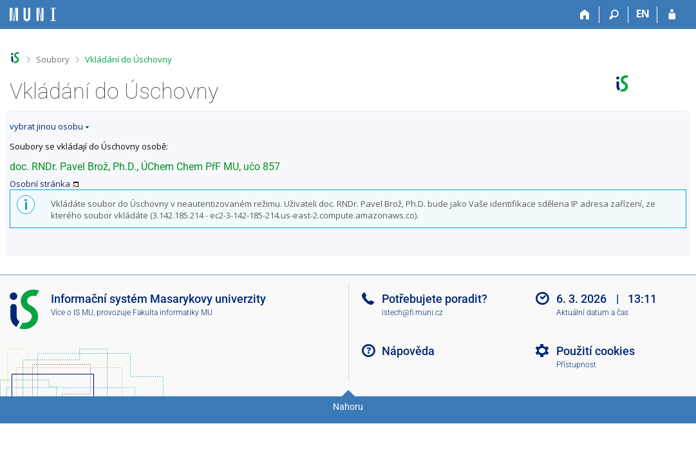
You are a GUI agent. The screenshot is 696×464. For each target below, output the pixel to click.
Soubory (53, 59)
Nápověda (408, 351)
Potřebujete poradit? (434, 298)
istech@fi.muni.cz (412, 312)
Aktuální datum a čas (592, 312)
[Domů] (584, 14)
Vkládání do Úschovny (128, 59)
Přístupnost (576, 364)
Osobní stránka (40, 183)
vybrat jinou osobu (46, 126)
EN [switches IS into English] (643, 13)
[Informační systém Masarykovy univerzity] (33, 14)
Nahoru (348, 406)
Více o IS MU (72, 312)
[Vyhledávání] (613, 14)
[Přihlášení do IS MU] (671, 14)
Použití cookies (595, 351)
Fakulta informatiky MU (172, 312)
